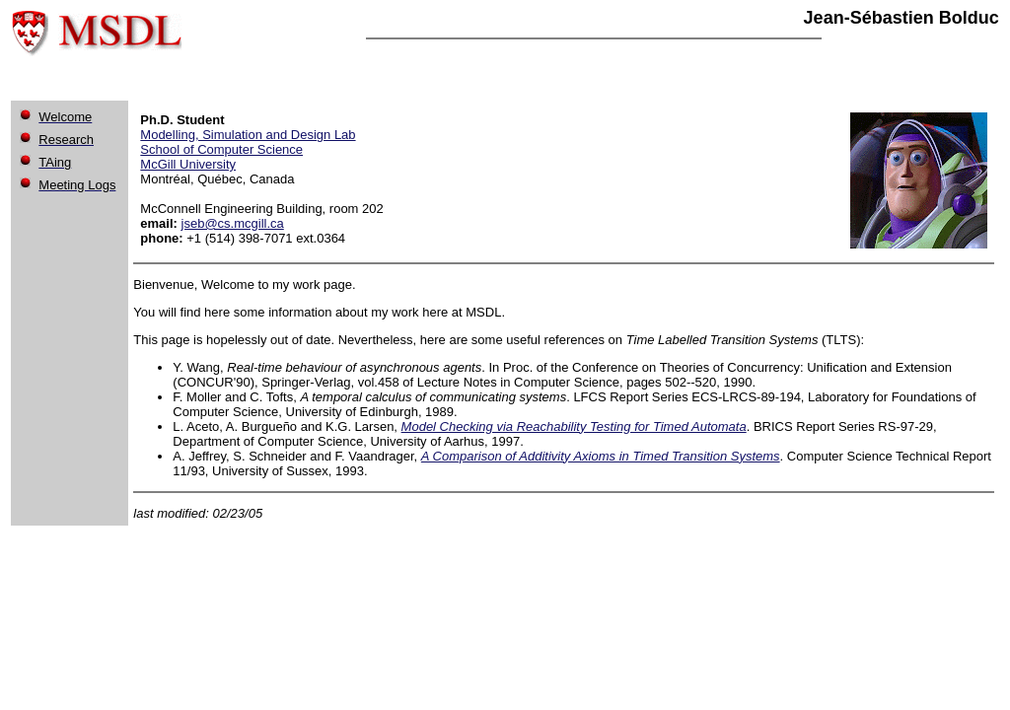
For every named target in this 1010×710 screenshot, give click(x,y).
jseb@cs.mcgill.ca (232, 223)
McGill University (188, 164)
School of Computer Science (221, 149)
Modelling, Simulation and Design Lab (247, 134)
